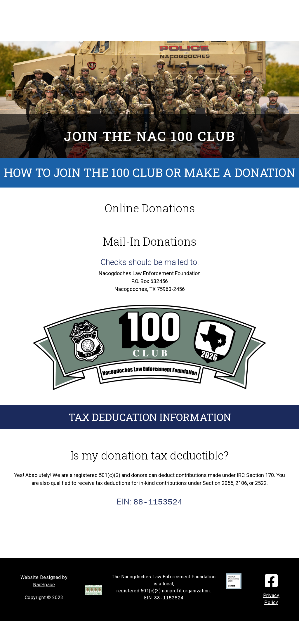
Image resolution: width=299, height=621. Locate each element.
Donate (147, 20)
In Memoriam (126, 9)
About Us (185, 20)
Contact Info (144, 31)
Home (84, 9)
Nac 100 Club (104, 20)
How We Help (182, 9)
